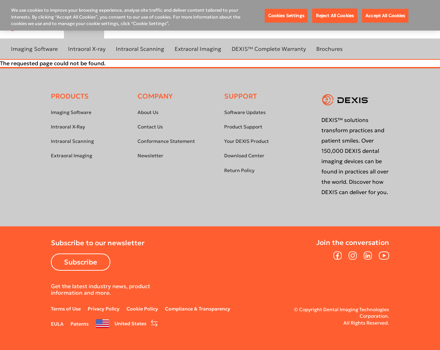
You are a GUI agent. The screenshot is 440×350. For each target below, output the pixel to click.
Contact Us (150, 127)
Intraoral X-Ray (68, 127)
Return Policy (239, 170)
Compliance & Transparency (197, 309)
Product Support (243, 127)
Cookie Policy (142, 309)
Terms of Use (66, 309)
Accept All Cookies (385, 16)
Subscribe (80, 262)
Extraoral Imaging (198, 48)
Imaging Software (34, 48)
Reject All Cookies (335, 16)
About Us (148, 112)
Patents (79, 324)
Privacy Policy (104, 309)
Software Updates (245, 112)
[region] (220, 15)
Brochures (329, 48)
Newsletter (150, 156)
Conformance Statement (166, 141)
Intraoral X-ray (87, 48)
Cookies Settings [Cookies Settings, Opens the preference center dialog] (286, 16)
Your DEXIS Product (246, 141)
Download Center (244, 156)
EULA (57, 324)
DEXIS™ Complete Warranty (269, 48)
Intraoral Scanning (140, 48)
